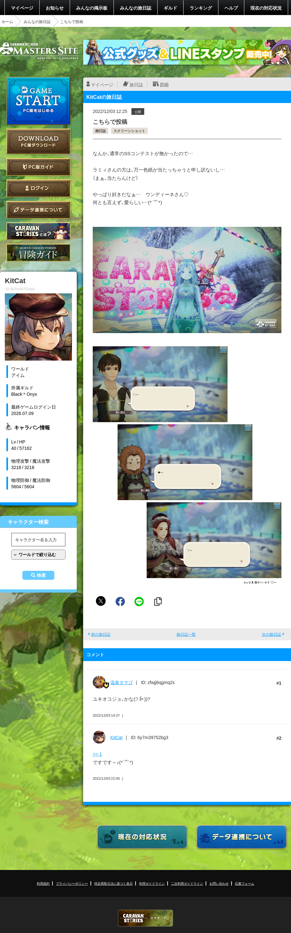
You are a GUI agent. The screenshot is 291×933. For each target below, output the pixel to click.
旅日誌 (136, 84)
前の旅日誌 (100, 634)
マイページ (22, 7)
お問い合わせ (219, 883)
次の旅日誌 (271, 634)
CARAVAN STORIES (145, 918)
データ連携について (38, 210)
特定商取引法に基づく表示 (113, 883)
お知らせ (55, 7)
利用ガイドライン (152, 883)
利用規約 (43, 883)
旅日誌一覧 (186, 634)
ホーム (7, 21)
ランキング (201, 7)
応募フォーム (244, 883)
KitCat (116, 737)
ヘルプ (231, 7)
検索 (41, 575)
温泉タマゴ (121, 682)
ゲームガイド (38, 252)
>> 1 (97, 753)
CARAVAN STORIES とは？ (38, 231)
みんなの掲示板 (91, 7)
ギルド (170, 7)
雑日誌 (100, 130)
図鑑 (164, 84)
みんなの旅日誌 (135, 7)
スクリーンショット (129, 130)
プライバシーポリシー (72, 883)
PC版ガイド (38, 167)
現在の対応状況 (266, 7)
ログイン (38, 188)
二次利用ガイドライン (187, 883)
